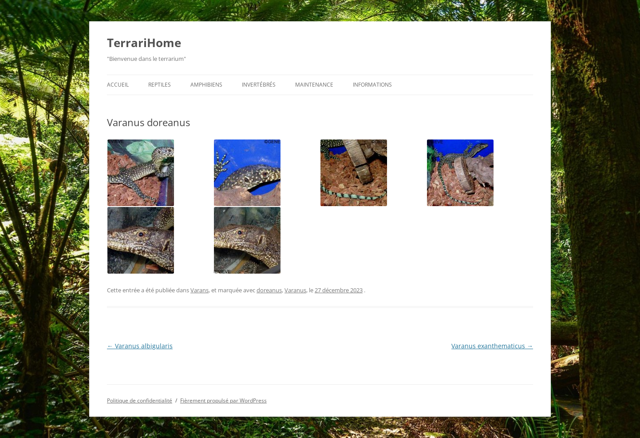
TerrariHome (144, 43)
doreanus (269, 290)
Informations (372, 84)
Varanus (295, 290)
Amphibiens (206, 84)
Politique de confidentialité (139, 400)
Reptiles (159, 84)
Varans (199, 290)
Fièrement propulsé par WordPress (223, 400)
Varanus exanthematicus (492, 346)
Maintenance (314, 84)
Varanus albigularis (140, 346)
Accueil (118, 84)
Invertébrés (259, 84)
